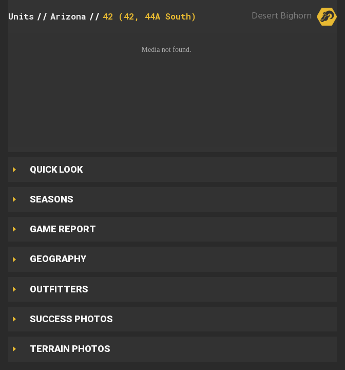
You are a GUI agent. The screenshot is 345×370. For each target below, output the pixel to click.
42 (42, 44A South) (149, 16)
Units (21, 16)
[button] (172, 90)
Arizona (68, 16)
